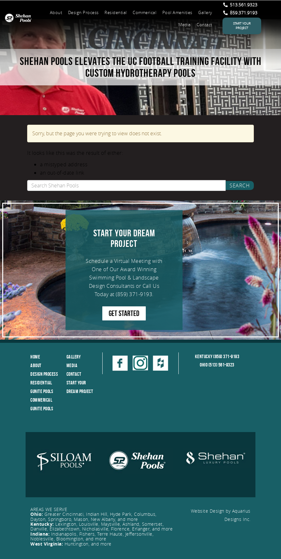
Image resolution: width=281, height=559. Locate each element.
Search (240, 185)
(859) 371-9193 (134, 294)
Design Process (83, 12)
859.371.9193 (240, 13)
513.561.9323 (240, 5)
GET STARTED (124, 313)
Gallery (205, 12)
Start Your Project (242, 25)
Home (35, 356)
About (56, 12)
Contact (204, 25)
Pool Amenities (177, 12)
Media (184, 25)
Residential (116, 12)
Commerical (144, 12)
